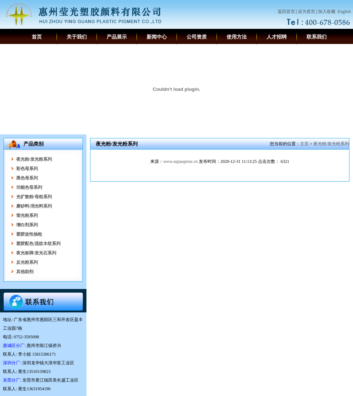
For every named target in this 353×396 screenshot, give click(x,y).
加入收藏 (326, 11)
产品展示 (117, 37)
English (344, 11)
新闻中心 (157, 37)
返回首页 (286, 11)
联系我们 (317, 37)
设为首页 (306, 11)
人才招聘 (277, 37)
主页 (304, 143)
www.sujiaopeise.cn (180, 161)
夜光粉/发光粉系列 (331, 143)
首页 (37, 37)
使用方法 (237, 37)
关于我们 (77, 37)
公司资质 (197, 37)
